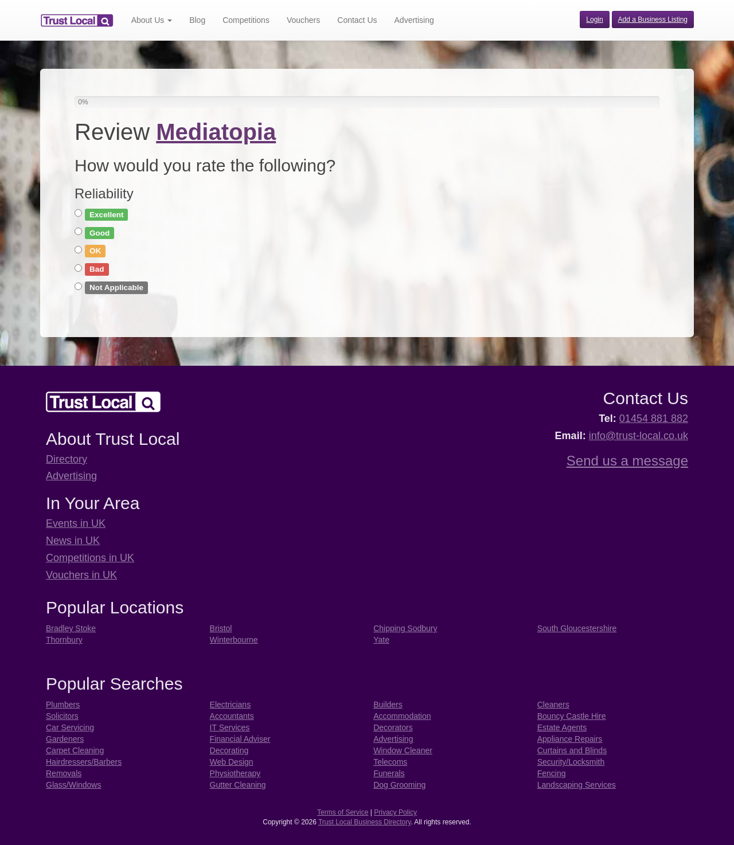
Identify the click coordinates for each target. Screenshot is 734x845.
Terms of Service (342, 812)
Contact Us (357, 20)
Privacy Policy (395, 812)
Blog (197, 20)
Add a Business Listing (653, 19)
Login (594, 19)
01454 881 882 (653, 418)
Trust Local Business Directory (364, 822)
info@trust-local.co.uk (638, 435)
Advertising (414, 20)
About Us (151, 20)
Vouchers (303, 20)
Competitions (246, 20)
